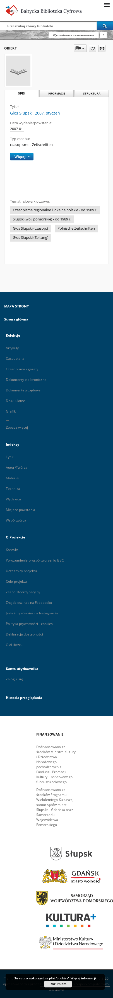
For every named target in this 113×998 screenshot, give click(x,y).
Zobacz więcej (17, 427)
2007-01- (17, 128)
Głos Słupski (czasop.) (30, 228)
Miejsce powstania (20, 509)
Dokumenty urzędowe (23, 390)
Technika (13, 488)
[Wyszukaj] (105, 25)
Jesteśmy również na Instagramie (32, 613)
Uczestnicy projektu (21, 570)
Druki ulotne (15, 400)
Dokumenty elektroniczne (26, 379)
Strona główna (16, 319)
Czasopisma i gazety (22, 369)
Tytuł (10, 457)
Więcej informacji (83, 978)
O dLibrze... (14, 644)
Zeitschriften (42, 144)
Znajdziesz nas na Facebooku (29, 602)
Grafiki (11, 411)
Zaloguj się (14, 679)
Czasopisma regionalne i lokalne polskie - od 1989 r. (55, 210)
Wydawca (13, 499)
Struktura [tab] (91, 93)
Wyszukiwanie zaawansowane (73, 35)
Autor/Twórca (16, 467)
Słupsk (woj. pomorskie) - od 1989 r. (42, 219)
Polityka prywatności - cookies (29, 623)
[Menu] (107, 4)
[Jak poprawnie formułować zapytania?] (103, 35)
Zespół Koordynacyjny (23, 592)
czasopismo (20, 144)
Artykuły (12, 348)
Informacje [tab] (56, 93)
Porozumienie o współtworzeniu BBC (35, 560)
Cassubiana (15, 358)
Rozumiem (57, 984)
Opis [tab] (21, 93)
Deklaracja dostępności (24, 634)
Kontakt (12, 549)
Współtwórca (16, 520)
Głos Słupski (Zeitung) (30, 237)
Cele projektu (16, 581)
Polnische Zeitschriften (76, 228)
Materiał (12, 478)
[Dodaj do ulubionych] (92, 48)
